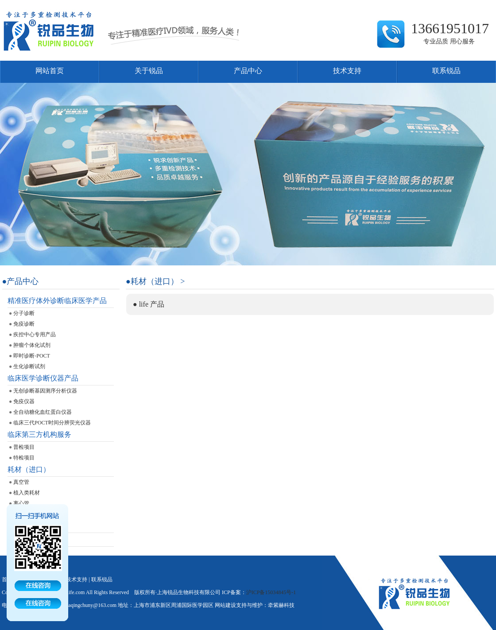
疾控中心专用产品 (34, 334)
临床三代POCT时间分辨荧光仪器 (52, 423)
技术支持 (347, 70)
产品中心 (248, 70)
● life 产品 (148, 304)
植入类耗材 (26, 493)
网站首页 (49, 70)
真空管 (21, 482)
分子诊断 (24, 313)
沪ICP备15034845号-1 (271, 592)
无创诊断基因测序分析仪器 (45, 391)
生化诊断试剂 (29, 366)
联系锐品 (446, 70)
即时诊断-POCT (31, 356)
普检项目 (24, 447)
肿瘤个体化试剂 (31, 345)
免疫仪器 (24, 401)
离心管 (21, 503)
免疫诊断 (24, 324)
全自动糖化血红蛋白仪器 (42, 412)
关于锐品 (149, 70)
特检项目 (24, 458)
